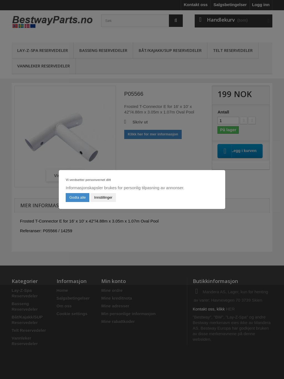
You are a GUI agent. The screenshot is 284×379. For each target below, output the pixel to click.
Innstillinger (103, 197)
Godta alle (77, 197)
